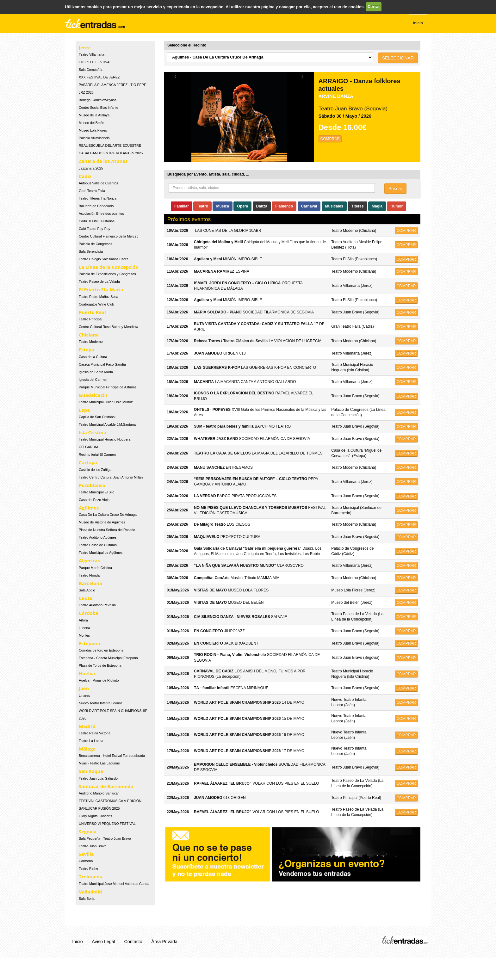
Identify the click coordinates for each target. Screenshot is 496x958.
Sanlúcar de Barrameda (106, 786)
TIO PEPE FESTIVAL (95, 62)
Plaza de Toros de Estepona (100, 665)
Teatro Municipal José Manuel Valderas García (114, 884)
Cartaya (88, 462)
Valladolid (90, 891)
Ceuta (85, 598)
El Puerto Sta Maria (101, 289)
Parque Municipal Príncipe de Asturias (107, 387)
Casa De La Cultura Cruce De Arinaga (108, 514)
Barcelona (90, 583)
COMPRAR (330, 139)
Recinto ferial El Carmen (97, 454)
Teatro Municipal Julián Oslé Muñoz (106, 402)
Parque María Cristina (95, 568)
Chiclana (89, 334)
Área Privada (164, 941)
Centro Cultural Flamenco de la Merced (108, 236)
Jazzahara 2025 (91, 168)
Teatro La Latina (91, 741)
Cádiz (85, 176)
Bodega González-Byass (97, 100)
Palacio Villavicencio (94, 138)
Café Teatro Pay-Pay (94, 229)
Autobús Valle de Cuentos (98, 183)
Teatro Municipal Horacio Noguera (104, 439)
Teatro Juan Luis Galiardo (98, 778)
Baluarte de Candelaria (96, 206)
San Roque (91, 771)
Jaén (84, 688)
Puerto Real (92, 312)
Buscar (395, 188)
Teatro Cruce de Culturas (98, 545)
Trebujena (90, 876)
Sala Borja (87, 898)
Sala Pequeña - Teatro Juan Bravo (105, 838)
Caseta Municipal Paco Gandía (102, 364)
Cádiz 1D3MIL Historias (97, 221)
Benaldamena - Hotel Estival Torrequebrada (112, 755)
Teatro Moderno (91, 341)
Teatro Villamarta (91, 54)
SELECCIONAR (398, 57)
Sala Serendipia (91, 251)
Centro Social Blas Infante (98, 107)
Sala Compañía (90, 69)
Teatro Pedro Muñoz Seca (98, 297)
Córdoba (88, 613)
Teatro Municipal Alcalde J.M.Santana (107, 424)
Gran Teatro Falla (92, 191)
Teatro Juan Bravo (93, 846)
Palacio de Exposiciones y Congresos (107, 274)
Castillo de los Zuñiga (95, 470)
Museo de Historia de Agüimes (102, 522)
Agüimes (89, 507)
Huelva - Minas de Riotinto (99, 680)
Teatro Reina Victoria (94, 733)
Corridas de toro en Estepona (101, 650)
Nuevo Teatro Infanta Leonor (100, 703)
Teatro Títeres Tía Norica (97, 198)
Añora (83, 620)
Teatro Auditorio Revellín (97, 605)
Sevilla (86, 854)
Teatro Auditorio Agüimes (97, 537)
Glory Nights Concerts (95, 816)
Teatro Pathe (88, 868)
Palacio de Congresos (95, 244)
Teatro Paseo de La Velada (99, 281)
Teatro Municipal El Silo (96, 492)
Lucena (84, 628)
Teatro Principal (90, 319)
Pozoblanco (92, 485)
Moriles (84, 635)
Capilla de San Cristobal (97, 417)
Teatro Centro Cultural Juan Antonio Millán (111, 477)
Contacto (133, 941)
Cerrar (374, 6)
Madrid (87, 726)
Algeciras (89, 560)
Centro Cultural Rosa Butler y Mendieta (108, 327)
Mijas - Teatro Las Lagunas (99, 763)
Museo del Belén (91, 123)
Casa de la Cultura (93, 357)
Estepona (89, 643)
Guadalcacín (93, 395)
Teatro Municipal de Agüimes (100, 552)
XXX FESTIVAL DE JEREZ (99, 77)
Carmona (86, 861)
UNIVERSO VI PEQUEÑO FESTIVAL (107, 823)
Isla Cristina (92, 432)
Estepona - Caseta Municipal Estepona (108, 658)
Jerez (84, 47)
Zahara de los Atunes (103, 161)
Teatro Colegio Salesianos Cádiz (103, 259)
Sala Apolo (87, 590)
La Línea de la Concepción (109, 267)
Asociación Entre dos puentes (101, 213)
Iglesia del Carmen (93, 379)
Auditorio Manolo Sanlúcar (99, 793)
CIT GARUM (88, 447)
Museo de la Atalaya (94, 115)
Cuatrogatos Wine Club (96, 304)
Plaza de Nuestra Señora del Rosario (107, 530)
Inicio (77, 941)
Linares (84, 695)
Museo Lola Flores (93, 130)
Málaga (87, 748)
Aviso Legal (103, 941)
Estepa (86, 349)
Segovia (87, 831)
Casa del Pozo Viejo (94, 500)
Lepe (84, 410)
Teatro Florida (89, 575)
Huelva (87, 673)
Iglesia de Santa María (96, 372)
